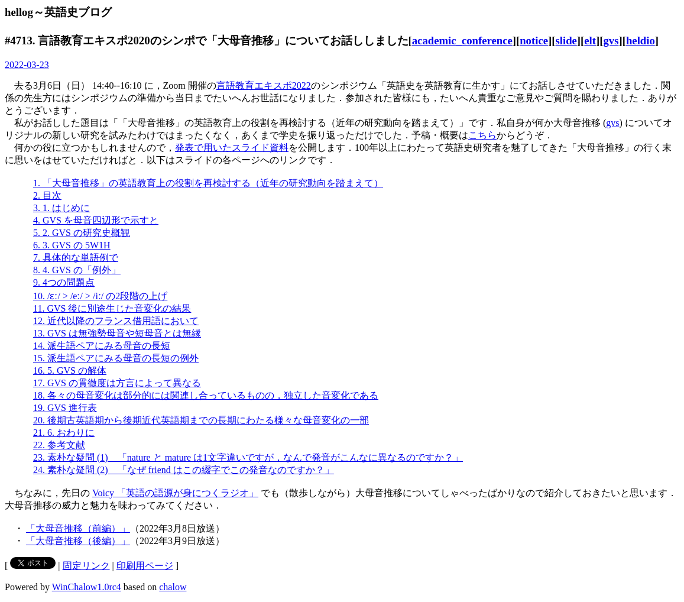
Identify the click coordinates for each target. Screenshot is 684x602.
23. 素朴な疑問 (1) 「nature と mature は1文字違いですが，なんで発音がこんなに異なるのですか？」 (248, 457)
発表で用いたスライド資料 (231, 148)
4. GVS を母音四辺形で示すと (95, 220)
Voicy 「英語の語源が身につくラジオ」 (175, 493)
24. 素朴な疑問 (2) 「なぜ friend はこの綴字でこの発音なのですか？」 (183, 470)
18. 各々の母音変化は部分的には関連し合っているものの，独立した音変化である (205, 395)
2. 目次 (47, 195)
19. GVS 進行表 (65, 408)
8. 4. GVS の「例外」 (77, 270)
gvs (611, 40)
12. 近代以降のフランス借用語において (116, 321)
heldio (640, 40)
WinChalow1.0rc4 (86, 587)
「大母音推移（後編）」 (78, 541)
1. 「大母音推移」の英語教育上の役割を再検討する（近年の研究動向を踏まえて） (208, 183)
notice (534, 40)
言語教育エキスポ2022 (263, 85)
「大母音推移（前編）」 (78, 528)
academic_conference (462, 40)
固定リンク (86, 566)
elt (590, 40)
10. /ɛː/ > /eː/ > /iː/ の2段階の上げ (100, 296)
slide (565, 40)
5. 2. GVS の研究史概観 (81, 233)
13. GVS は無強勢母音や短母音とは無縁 (117, 333)
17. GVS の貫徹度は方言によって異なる (117, 383)
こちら (482, 135)
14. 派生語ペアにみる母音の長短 (101, 346)
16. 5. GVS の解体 (69, 370)
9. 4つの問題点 (64, 282)
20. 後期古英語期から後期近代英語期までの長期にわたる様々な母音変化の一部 (201, 420)
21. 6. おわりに (64, 433)
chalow (172, 587)
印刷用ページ (144, 566)
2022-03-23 (27, 65)
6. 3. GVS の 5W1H (72, 245)
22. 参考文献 (59, 445)
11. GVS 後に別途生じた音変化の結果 (112, 308)
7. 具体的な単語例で (75, 258)
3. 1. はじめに (61, 208)
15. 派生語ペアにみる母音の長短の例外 (116, 358)
